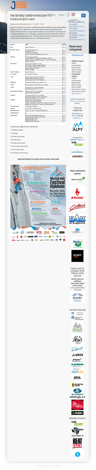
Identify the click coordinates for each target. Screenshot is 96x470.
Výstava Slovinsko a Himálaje (79, 39)
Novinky (22, 15)
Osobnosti (40, 15)
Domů (14, 15)
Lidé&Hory (70, 21)
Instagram (73, 14)
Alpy (79, 21)
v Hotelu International (77, 101)
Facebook (68, 14)
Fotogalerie (51, 15)
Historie (61, 15)
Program (31, 15)
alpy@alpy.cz (77, 118)
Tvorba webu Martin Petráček (45, 466)
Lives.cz (58, 466)
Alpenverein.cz (76, 93)
